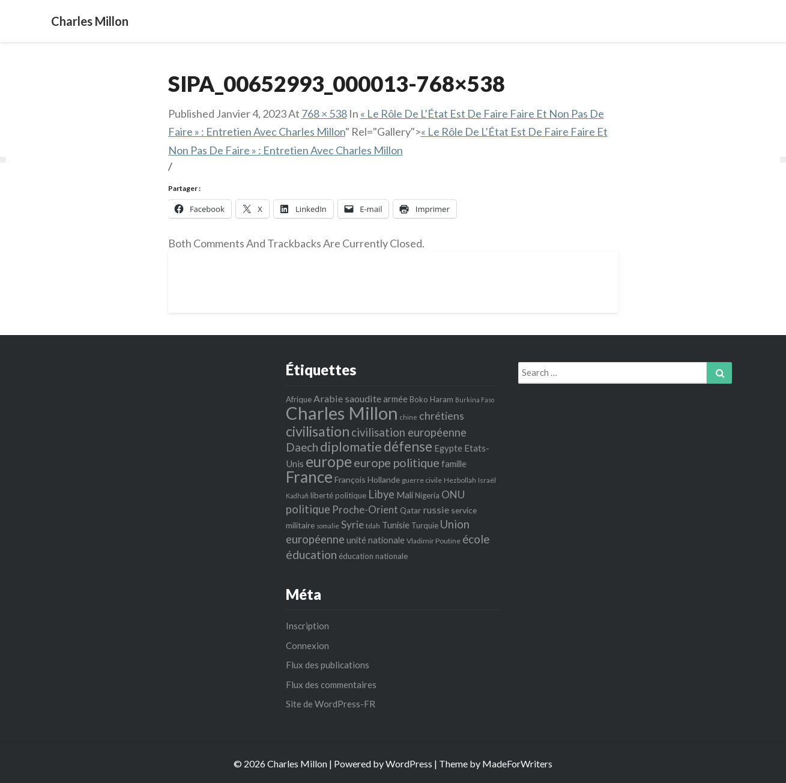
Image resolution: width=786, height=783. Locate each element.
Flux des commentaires (331, 684)
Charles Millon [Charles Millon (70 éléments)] (342, 412)
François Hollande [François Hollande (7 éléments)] (367, 479)
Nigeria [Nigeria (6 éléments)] (427, 495)
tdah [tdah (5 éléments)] (373, 525)
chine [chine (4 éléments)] (408, 417)
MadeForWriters (517, 763)
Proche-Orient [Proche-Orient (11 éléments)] (365, 509)
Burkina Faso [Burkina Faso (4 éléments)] (474, 400)
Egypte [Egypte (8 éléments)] (448, 448)
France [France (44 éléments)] (309, 476)
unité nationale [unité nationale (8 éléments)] (375, 539)
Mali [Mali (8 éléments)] (404, 494)
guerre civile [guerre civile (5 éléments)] (422, 480)
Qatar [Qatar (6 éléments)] (410, 510)
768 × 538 (324, 113)
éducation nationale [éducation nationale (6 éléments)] (373, 556)
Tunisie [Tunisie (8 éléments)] (396, 524)
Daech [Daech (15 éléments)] (302, 447)
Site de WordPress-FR (330, 703)
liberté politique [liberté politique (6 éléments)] (338, 495)
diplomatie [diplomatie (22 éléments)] (351, 447)
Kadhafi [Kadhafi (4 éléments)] (297, 496)
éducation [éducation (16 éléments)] (311, 554)
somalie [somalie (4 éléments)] (327, 526)
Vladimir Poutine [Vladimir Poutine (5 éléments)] (434, 540)
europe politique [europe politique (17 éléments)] (397, 463)
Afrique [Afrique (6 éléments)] (299, 399)
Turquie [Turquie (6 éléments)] (424, 525)
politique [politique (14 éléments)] (308, 509)
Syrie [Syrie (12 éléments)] (352, 524)
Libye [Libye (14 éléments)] (381, 494)
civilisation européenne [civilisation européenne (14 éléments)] (409, 432)
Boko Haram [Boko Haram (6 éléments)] (431, 399)
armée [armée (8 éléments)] (395, 398)
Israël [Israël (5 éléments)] (487, 480)
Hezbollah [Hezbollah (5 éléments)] (460, 480)
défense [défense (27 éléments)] (408, 446)
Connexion (307, 645)
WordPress (408, 763)
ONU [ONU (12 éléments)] (453, 494)
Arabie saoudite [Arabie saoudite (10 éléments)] (347, 398)
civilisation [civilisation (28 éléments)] (317, 431)
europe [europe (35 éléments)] (329, 461)
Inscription (307, 625)
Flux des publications (327, 664)
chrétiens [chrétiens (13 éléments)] (441, 415)
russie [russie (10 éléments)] (436, 509)
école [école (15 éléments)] (475, 539)
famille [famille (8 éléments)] (454, 463)
